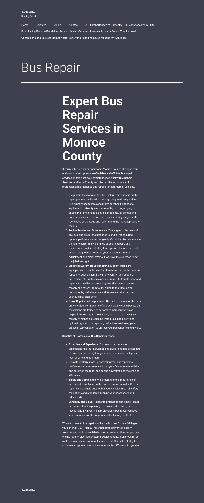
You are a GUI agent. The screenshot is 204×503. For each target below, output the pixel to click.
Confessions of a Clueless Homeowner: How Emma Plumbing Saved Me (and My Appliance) (74, 37)
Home (24, 25)
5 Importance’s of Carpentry (106, 25)
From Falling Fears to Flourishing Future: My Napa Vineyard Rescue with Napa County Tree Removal (78, 31)
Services (41, 25)
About (57, 25)
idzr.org (28, 12)
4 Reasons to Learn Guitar (140, 25)
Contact (73, 25)
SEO (84, 25)
